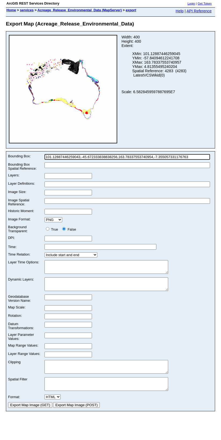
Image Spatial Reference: (18, 202)
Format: (14, 407)
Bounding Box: (19, 156)
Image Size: (17, 192)
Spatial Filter (17, 386)
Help (180, 11)
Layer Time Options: (23, 262)
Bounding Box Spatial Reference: (22, 166)
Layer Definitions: (21, 183)
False (69, 229)
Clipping (14, 367)
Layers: (13, 175)
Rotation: (15, 320)
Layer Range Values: (24, 359)
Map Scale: (16, 312)
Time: (12, 247)
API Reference (199, 11)
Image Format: (19, 219)
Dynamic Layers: (21, 282)
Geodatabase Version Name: (19, 303)
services (27, 10)
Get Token (205, 3)
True (53, 229)
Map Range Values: (23, 350)
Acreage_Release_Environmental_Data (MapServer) (80, 10)
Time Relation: (19, 254)
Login (191, 3)
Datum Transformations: (21, 331)
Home (11, 10)
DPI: (11, 238)
